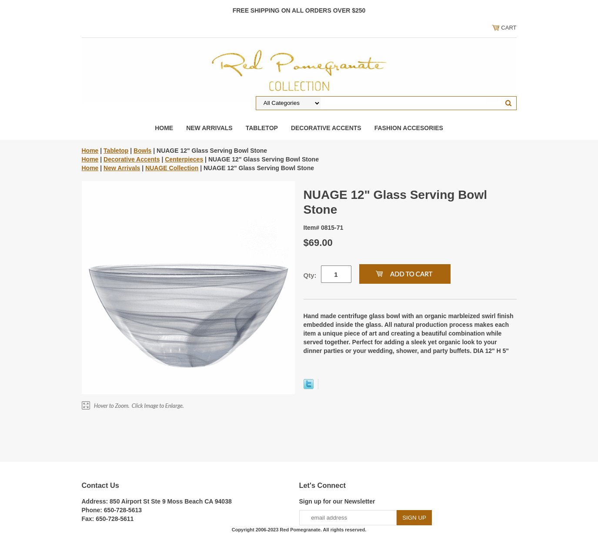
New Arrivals (209, 127)
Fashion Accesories (408, 127)
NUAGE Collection (171, 168)
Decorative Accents (326, 127)
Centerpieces (184, 159)
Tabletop (262, 127)
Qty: (310, 275)
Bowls (142, 150)
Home (164, 127)
